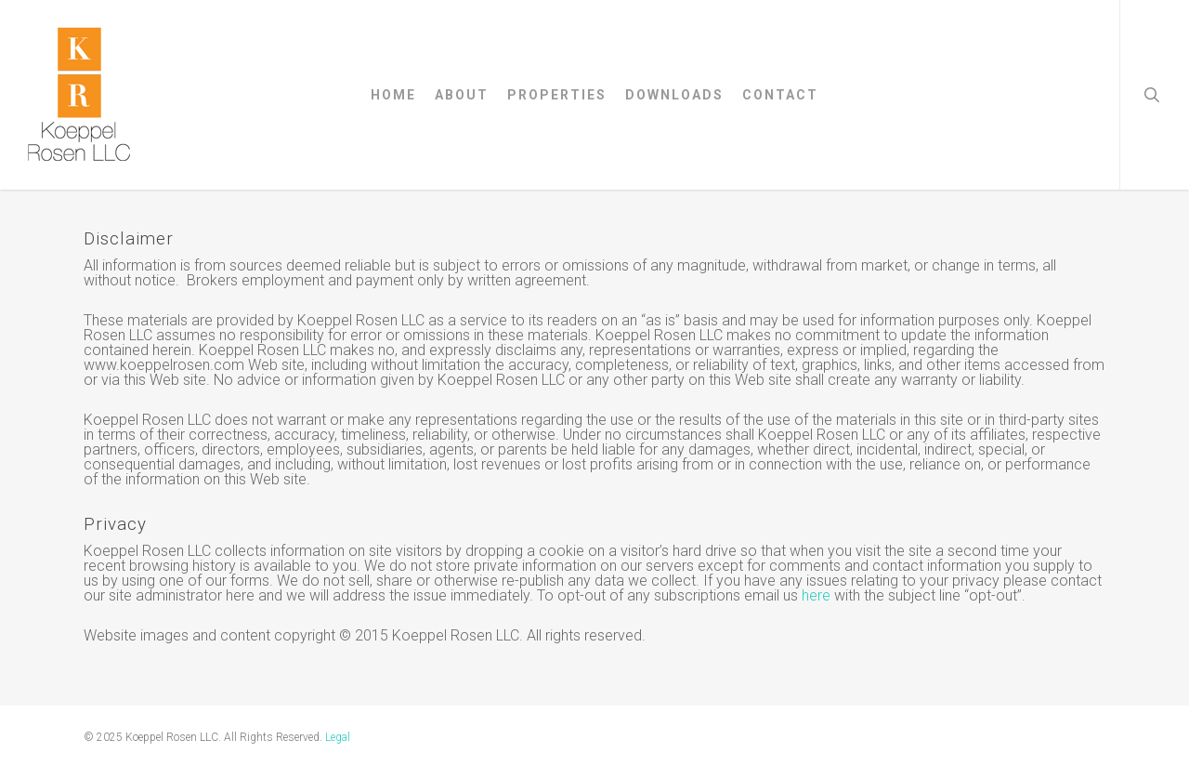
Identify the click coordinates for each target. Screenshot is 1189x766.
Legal (337, 737)
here (816, 595)
